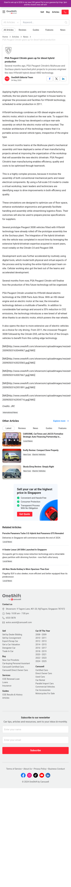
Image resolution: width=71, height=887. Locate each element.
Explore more (61, 421)
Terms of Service (14, 769)
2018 (38, 651)
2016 (38, 648)
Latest (8, 428)
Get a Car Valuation (11, 644)
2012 (38, 641)
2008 (38, 634)
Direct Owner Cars (44, 673)
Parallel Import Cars (45, 683)
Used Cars (40, 677)
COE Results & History (12, 694)
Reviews (22, 30)
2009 (44, 634)
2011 (44, 638)
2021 (44, 654)
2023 (44, 658)
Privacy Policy (40, 769)
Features (49, 30)
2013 (44, 641)
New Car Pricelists (10, 660)
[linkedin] (63, 78)
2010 (38, 638)
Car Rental (40, 680)
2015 (44, 644)
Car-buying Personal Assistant (16, 663)
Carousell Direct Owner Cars (15, 670)
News (62, 30)
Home (5, 37)
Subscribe (35, 750)
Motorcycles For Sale (45, 693)
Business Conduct (56, 769)
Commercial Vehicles (45, 687)
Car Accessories (43, 690)
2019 (44, 651)
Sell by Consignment (11, 638)
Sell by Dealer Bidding (12, 634)
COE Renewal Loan (11, 679)
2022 (38, 658)
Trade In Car (7, 651)
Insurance (6, 686)
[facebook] (50, 78)
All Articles (11, 22)
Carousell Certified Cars (13, 667)
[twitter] (56, 78)
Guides (36, 30)
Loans (5, 682)
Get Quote (24, 514)
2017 (44, 648)
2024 (38, 661)
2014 (38, 644)
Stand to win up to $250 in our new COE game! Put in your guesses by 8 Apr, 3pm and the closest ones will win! (35, 3)
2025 (44, 661)
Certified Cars (42, 670)
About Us (28, 769)
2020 (38, 654)
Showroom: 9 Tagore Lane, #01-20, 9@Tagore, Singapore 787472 (35, 609)
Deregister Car (8, 648)
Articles (15, 37)
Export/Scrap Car (10, 641)
